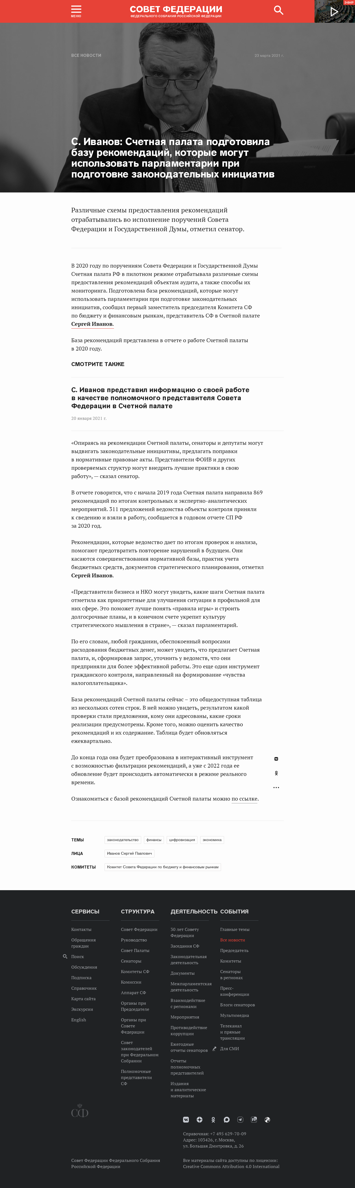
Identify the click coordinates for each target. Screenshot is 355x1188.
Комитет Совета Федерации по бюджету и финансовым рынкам (163, 866)
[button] (76, 11)
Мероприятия (185, 1017)
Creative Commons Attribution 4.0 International (231, 1166)
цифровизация (182, 839)
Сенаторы (131, 961)
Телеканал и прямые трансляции (232, 1032)
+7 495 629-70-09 (228, 1133)
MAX (227, 1120)
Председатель (234, 950)
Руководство (134, 940)
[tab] (276, 776)
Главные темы (235, 929)
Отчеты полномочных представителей (187, 1067)
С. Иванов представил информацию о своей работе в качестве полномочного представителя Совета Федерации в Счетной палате (160, 398)
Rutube (254, 1120)
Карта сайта (83, 998)
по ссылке (244, 798)
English (78, 1019)
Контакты (81, 929)
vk (186, 1120)
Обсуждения (84, 967)
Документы (183, 973)
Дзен (199, 1120)
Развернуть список (276, 788)
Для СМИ (229, 1048)
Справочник (84, 988)
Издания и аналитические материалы (188, 1089)
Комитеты (230, 961)
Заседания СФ (185, 946)
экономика (212, 839)
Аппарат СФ (133, 992)
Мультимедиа (234, 1015)
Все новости (86, 55)
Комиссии (131, 982)
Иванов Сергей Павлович (129, 853)
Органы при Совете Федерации (133, 1026)
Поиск (77, 956)
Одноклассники (276, 773)
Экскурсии (82, 1009)
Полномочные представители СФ (136, 1077)
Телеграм (240, 1120)
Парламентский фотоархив (267, 1120)
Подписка (81, 977)
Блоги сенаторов (237, 1004)
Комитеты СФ (135, 971)
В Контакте (276, 759)
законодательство (123, 839)
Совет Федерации (139, 929)
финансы (153, 839)
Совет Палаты (135, 950)
